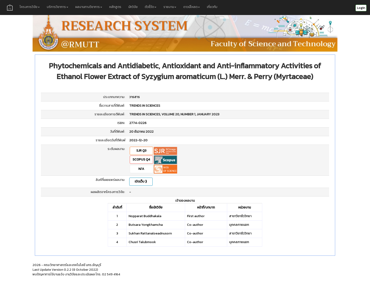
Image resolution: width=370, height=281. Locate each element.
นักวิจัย (133, 6)
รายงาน (169, 6)
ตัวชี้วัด (150, 6)
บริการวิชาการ (57, 6)
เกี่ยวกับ (212, 6)
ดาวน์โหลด (191, 6)
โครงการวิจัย (30, 6)
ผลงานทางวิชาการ (88, 6)
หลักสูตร (115, 6)
